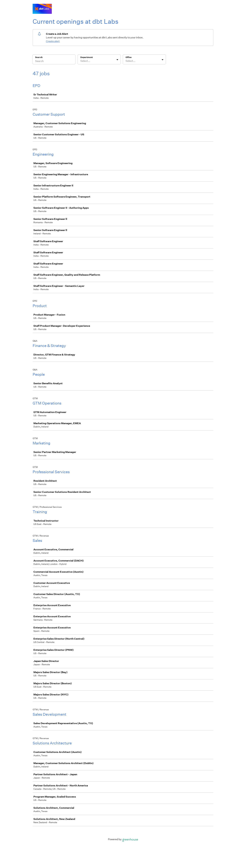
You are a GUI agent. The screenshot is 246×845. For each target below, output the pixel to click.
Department (86, 57)
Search (39, 57)
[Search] (54, 61)
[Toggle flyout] (117, 60)
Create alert (53, 41)
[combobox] (80, 61)
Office (129, 57)
